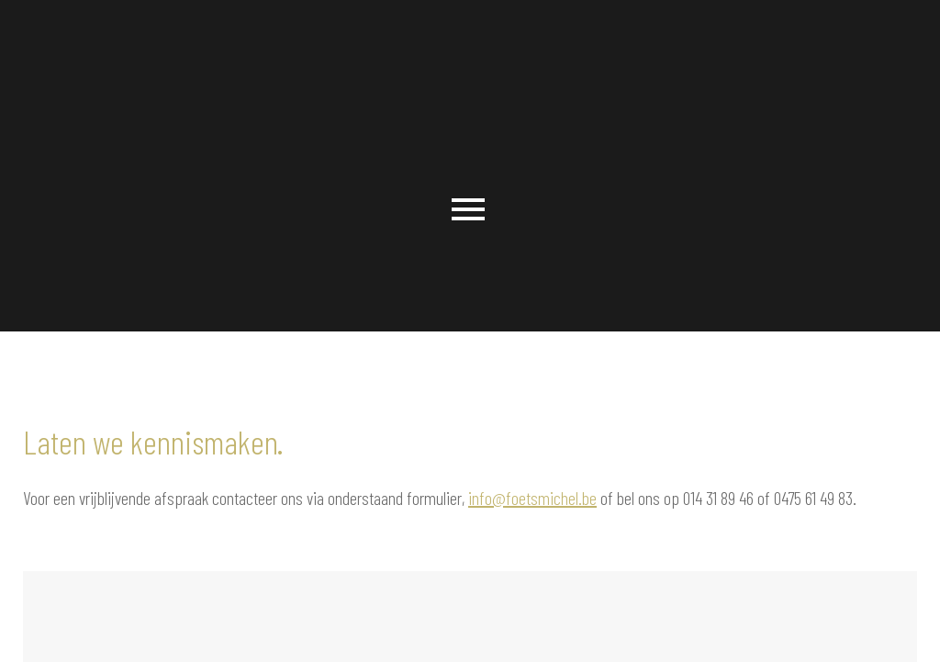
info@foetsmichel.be (532, 498)
